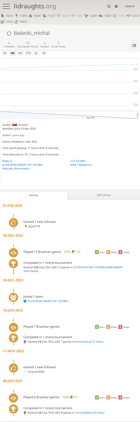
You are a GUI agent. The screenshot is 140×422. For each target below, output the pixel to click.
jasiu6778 (31, 226)
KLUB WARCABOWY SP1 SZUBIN (22, 165)
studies (44, 45)
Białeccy (7, 161)
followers (9, 45)
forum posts (58, 45)
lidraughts (35, 6)
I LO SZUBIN (77, 161)
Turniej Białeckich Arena (89, 413)
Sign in (130, 6)
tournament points (27, 45)
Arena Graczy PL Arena (89, 342)
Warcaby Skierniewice (15, 169)
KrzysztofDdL (34, 372)
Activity (34, 195)
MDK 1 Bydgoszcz (81, 165)
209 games (103, 195)
